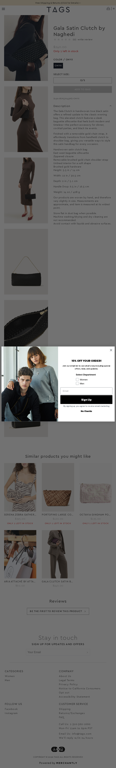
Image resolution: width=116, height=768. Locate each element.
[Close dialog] (110, 350)
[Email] (86, 390)
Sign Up (86, 399)
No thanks (86, 411)
